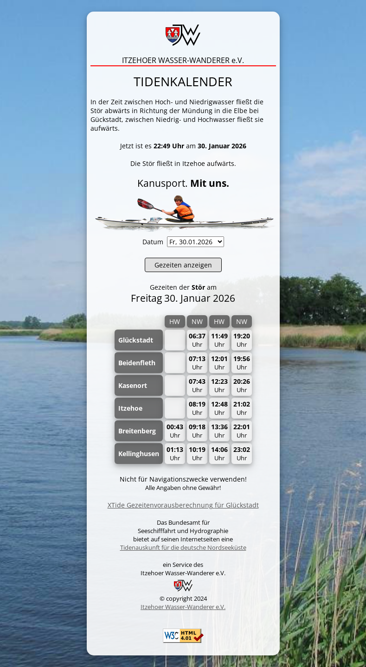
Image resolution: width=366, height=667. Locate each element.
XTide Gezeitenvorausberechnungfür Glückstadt (183, 505)
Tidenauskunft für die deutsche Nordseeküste (183, 547)
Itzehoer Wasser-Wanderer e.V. (183, 607)
